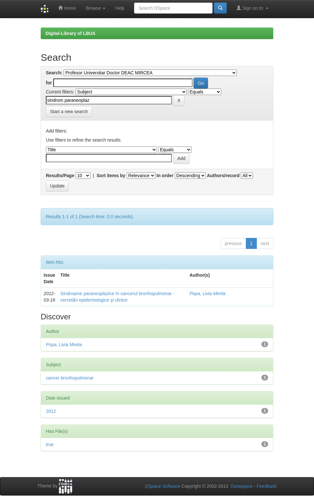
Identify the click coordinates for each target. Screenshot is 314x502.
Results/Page (60, 175)
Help (119, 8)
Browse (96, 8)
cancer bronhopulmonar (70, 377)
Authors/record (223, 175)
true (50, 444)
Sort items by (111, 175)
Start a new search (69, 111)
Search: (54, 72)
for (49, 82)
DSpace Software (162, 486)
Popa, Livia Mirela (207, 293)
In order (165, 175)
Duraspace (242, 486)
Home (67, 8)
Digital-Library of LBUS (70, 33)
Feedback (267, 486)
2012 (51, 411)
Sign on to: (252, 8)
